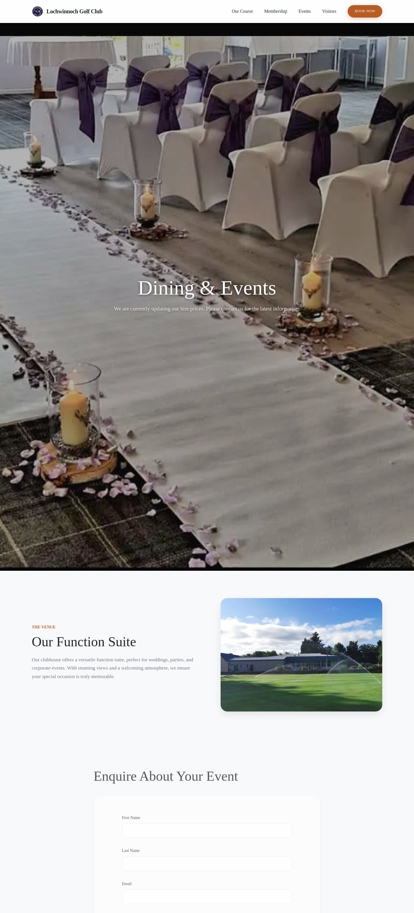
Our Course (242, 11)
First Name (131, 823)
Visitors (329, 11)
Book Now (365, 11)
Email (127, 889)
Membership (275, 11)
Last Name (131, 856)
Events (305, 11)
